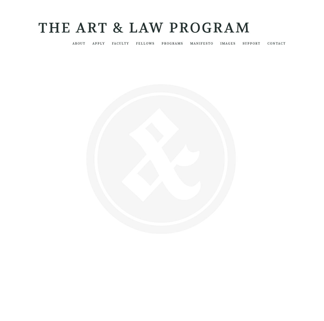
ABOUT (78, 44)
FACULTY (120, 44)
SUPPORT (251, 44)
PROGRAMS (172, 44)
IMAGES (228, 44)
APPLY (98, 44)
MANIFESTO (201, 44)
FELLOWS (145, 44)
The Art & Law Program (144, 28)
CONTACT (276, 44)
